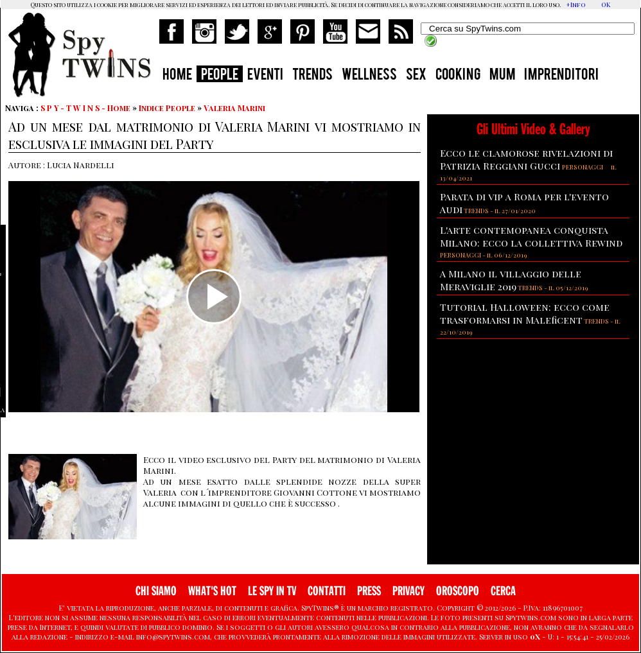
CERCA (503, 591)
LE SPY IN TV (272, 591)
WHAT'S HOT (212, 591)
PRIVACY (408, 591)
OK (605, 4)
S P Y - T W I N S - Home (85, 108)
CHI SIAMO (156, 591)
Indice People (167, 108)
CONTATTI (327, 591)
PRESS (369, 591)
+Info (576, 4)
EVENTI (265, 75)
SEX (416, 75)
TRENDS (312, 75)
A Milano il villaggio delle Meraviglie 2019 (510, 280)
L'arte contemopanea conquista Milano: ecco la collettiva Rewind (531, 236)
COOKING (457, 75)
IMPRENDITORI (561, 75)
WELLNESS (369, 75)
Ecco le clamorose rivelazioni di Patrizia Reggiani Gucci (526, 159)
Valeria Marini (234, 108)
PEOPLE (219, 75)
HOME (177, 75)
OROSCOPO (457, 591)
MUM (502, 75)
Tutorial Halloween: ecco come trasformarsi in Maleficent (525, 313)
